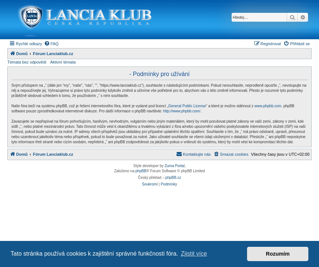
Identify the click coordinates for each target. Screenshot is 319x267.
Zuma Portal (174, 166)
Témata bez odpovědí (26, 62)
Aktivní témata (63, 62)
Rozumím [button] (278, 254)
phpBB (140, 171)
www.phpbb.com (267, 106)
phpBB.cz (173, 178)
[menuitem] (51, 43)
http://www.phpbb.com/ (181, 111)
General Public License (187, 106)
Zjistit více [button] (194, 253)
